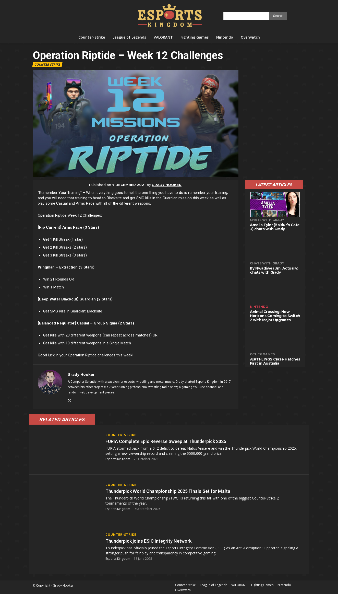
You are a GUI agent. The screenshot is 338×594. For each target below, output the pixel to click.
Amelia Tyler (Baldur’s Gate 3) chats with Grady (275, 227)
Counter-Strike (47, 64)
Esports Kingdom (117, 458)
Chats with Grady (267, 220)
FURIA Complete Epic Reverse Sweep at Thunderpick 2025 (178, 440)
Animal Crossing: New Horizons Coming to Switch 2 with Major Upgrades (275, 315)
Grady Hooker (167, 185)
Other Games (262, 354)
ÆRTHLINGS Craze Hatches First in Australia (275, 361)
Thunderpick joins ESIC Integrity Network (157, 540)
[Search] (278, 16)
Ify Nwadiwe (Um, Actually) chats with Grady (274, 270)
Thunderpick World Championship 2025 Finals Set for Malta (180, 490)
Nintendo (259, 307)
